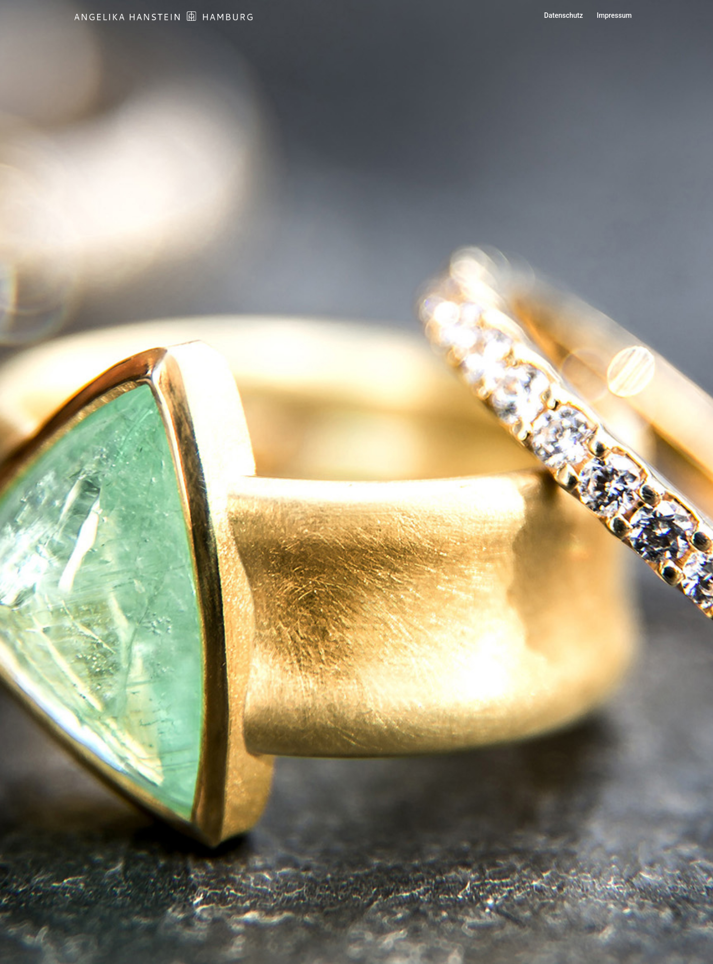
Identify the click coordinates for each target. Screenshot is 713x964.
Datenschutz (563, 15)
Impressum (614, 15)
